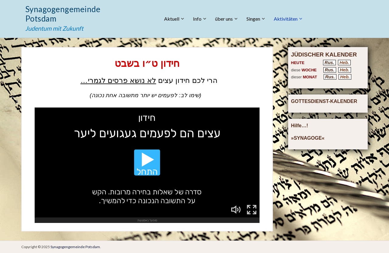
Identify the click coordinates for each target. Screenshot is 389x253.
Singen (253, 19)
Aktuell (171, 19)
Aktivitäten (286, 19)
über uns (224, 19)
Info (197, 19)
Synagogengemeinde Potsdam (62, 13)
